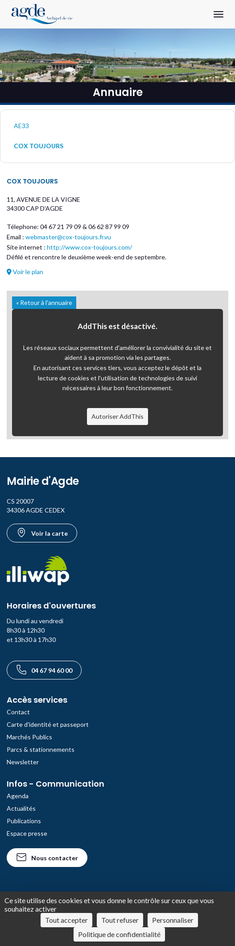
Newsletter (23, 762)
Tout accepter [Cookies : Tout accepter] (66, 920)
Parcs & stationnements (40, 749)
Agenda (18, 796)
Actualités (21, 808)
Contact (18, 712)
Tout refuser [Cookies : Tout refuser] (120, 920)
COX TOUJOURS (38, 146)
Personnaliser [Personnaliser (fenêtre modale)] (173, 920)
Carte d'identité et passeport (48, 724)
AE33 (21, 125)
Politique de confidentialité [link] (119, 934)
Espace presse (27, 833)
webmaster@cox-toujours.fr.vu (68, 237)
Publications (24, 821)
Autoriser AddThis (117, 416)
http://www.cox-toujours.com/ (89, 247)
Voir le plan (25, 271)
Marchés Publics (29, 737)
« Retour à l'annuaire (44, 302)
